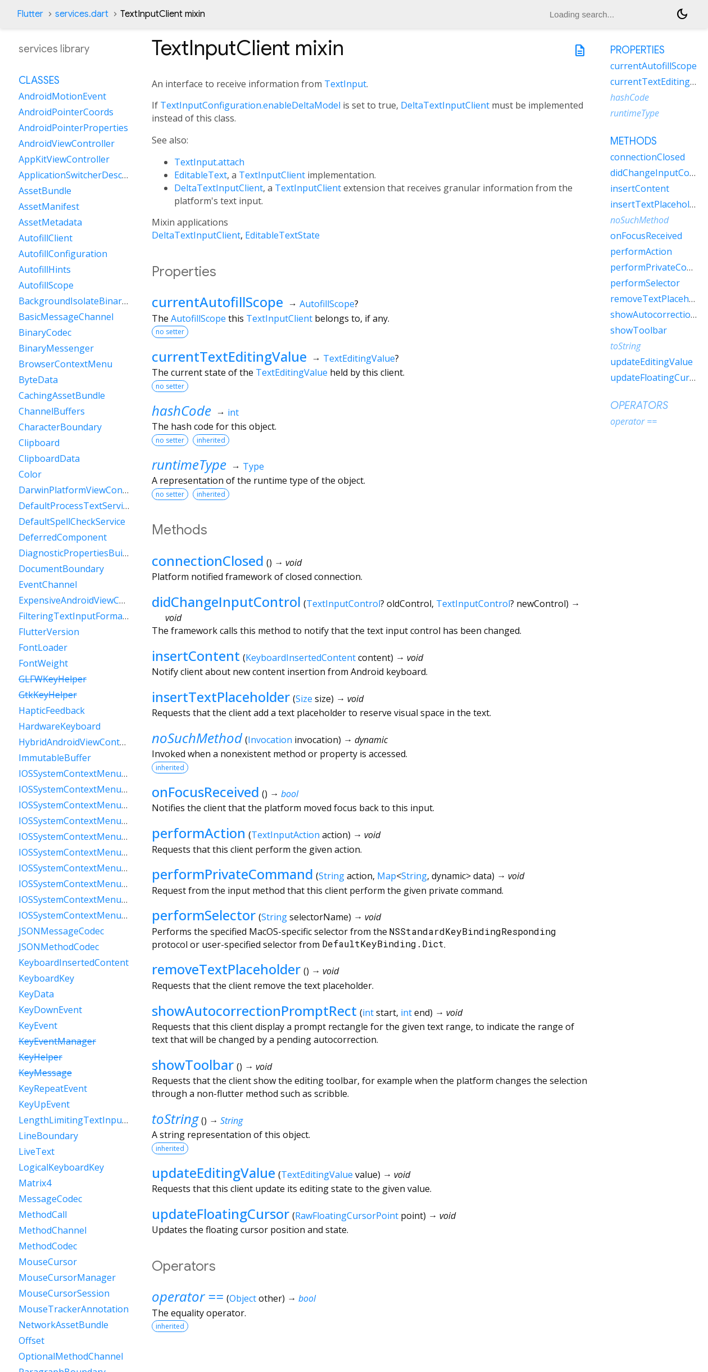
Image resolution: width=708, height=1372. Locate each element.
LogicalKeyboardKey (61, 1167)
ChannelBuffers (52, 411)
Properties (637, 50)
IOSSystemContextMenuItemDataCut (97, 821)
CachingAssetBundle (62, 395)
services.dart (81, 14)
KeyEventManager (57, 1041)
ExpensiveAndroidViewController (88, 600)
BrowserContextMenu (65, 364)
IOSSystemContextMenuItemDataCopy (100, 789)
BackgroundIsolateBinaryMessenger (96, 301)
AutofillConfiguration (63, 254)
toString (175, 1118)
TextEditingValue (359, 358)
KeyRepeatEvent (53, 1088)
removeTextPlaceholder (226, 969)
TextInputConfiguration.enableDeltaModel (250, 105)
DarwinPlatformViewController (84, 490)
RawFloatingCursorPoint (346, 1215)
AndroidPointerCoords (66, 112)
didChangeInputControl (226, 601)
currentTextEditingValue (229, 356)
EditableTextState (282, 235)
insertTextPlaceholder (221, 696)
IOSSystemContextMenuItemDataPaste (101, 868)
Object (242, 1298)
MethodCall (43, 1214)
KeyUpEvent (44, 1104)
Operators (639, 405)
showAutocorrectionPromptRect (254, 1010)
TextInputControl (343, 603)
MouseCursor (48, 1262)
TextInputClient (272, 175)
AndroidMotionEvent (62, 96)
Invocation (270, 740)
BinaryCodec (45, 332)
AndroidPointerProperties (73, 128)
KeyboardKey (46, 978)
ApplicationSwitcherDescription (85, 175)
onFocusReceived (205, 791)
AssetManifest (49, 206)
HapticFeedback (52, 710)
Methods (633, 141)
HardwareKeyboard (60, 726)
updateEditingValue (213, 1172)
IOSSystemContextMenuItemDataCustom (106, 805)
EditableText (200, 175)
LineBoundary (48, 1136)
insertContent (196, 655)
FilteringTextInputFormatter (78, 616)
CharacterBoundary (60, 427)
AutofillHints (45, 269)
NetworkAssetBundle (63, 1325)
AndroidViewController (67, 143)
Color (30, 474)
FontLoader (43, 647)
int (233, 412)
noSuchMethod (197, 737)
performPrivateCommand (232, 874)
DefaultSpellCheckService (72, 521)
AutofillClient (45, 238)
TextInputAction (285, 835)
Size (304, 698)
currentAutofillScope (217, 302)
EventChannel (48, 584)
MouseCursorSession (64, 1293)
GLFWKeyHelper (53, 679)
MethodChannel (53, 1230)
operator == (188, 1296)
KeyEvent (38, 1025)
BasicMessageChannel (66, 317)
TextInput (345, 84)
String (331, 876)
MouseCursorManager (67, 1277)
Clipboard (39, 443)
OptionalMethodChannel (71, 1356)
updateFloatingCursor (220, 1213)
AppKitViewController (64, 159)
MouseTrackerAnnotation (74, 1309)
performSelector (204, 915)
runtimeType (189, 464)
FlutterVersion (49, 632)
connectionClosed (208, 560)
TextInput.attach (209, 162)
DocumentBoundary (61, 569)
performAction (199, 833)
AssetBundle (45, 191)
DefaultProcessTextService (75, 506)
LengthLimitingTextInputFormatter (93, 1120)
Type (253, 466)
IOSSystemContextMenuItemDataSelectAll (107, 899)
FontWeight (43, 663)
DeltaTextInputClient (445, 105)
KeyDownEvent (50, 1010)
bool (289, 794)
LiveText (37, 1151)
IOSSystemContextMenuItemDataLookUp (106, 852)
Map (386, 876)
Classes (39, 80)
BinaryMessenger (56, 348)
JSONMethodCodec (59, 947)
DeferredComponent (63, 537)
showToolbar (193, 1064)
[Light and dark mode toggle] (682, 14)
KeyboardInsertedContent (301, 657)
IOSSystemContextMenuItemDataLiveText (108, 836)
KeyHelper (40, 1057)
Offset (31, 1340)
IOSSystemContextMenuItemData (90, 773)
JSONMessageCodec (61, 931)
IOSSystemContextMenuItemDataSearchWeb (113, 884)
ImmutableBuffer (55, 758)
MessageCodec (50, 1199)
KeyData (36, 994)
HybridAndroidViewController (81, 742)
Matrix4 (35, 1183)
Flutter (30, 14)
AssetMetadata (50, 222)
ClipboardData (49, 458)
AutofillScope (327, 304)
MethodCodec (48, 1246)
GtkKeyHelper (48, 695)
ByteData (38, 380)
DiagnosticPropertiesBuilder (79, 553)
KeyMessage (45, 1073)
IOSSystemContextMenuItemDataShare (102, 915)
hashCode (181, 410)
